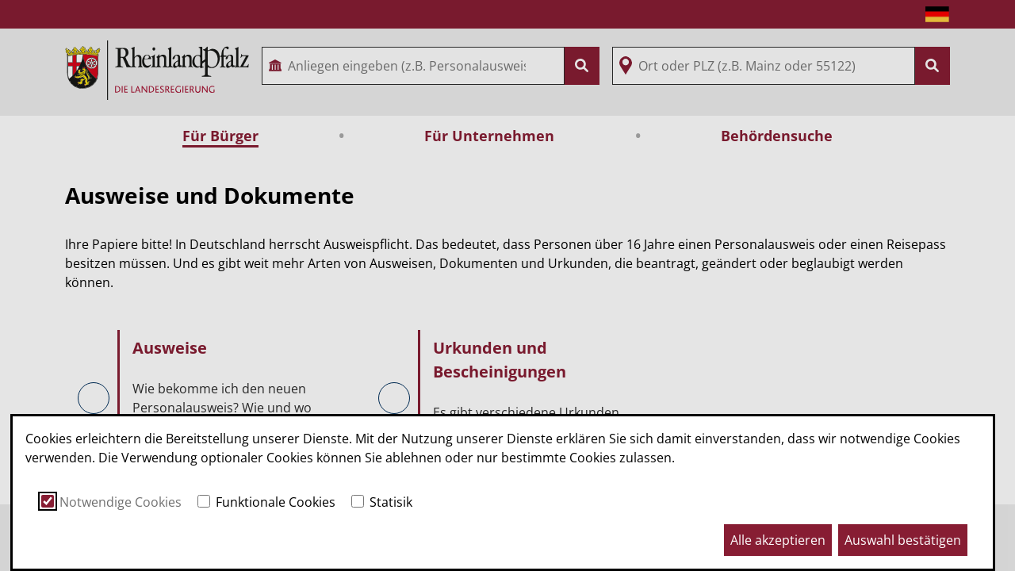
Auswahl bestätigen (903, 540)
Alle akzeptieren (777, 540)
